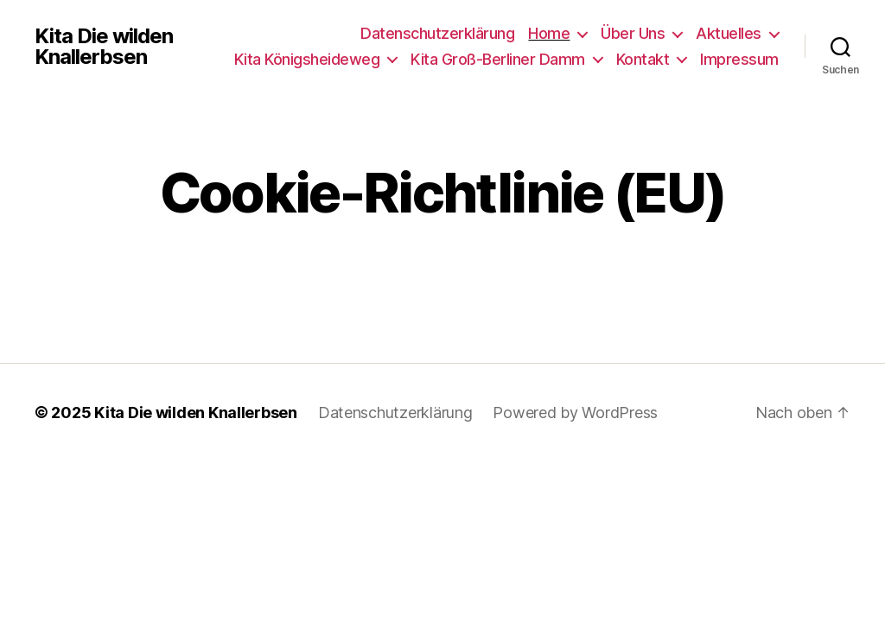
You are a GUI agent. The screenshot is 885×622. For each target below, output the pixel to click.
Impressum (739, 59)
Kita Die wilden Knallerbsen (104, 46)
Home (549, 33)
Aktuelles (728, 33)
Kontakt (643, 59)
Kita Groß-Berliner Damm (498, 59)
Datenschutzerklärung (437, 33)
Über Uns (633, 33)
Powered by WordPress (575, 412)
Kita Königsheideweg (307, 59)
